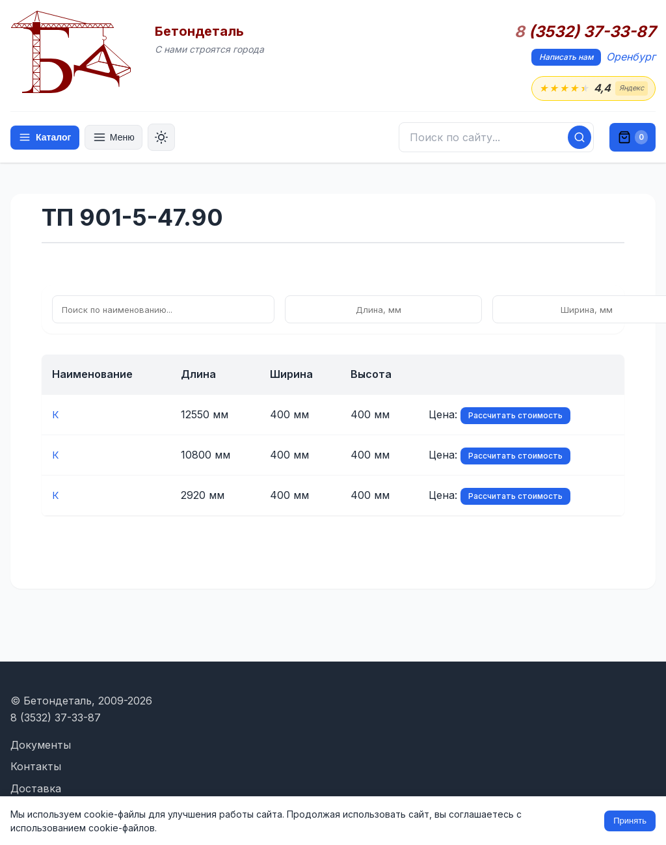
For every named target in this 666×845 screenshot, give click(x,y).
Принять (629, 820)
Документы (40, 744)
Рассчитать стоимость (437, 416)
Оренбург (631, 56)
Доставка (35, 788)
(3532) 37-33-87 (585, 31)
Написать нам (566, 57)
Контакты (35, 766)
